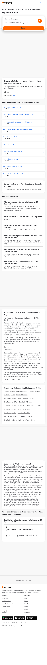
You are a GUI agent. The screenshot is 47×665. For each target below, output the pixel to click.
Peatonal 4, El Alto (9, 391)
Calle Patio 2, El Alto (10, 409)
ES (4, 611)
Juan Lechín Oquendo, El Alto (12, 398)
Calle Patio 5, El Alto (25, 402)
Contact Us (23, 622)
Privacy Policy (14, 622)
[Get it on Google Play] (7, 618)
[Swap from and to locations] (40, 21)
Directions (27, 612)
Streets (26, 604)
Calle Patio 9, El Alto (24, 413)
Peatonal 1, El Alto (21, 395)
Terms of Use (5, 622)
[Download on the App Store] (19, 618)
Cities (26, 609)
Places (26, 601)
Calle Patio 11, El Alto (24, 409)
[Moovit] (7, 3)
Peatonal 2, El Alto (9, 395)
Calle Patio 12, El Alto (25, 416)
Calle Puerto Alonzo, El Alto (26, 420)
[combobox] (23, 19)
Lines (26, 598)
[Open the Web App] (31, 618)
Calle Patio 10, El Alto (10, 420)
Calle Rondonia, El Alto (10, 402)
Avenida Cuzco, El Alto (10, 416)
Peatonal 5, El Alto (34, 391)
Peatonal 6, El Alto (28, 398)
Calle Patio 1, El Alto (10, 413)
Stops (26, 606)
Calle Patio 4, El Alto (10, 405)
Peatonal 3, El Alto (21, 391)
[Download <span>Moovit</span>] (38, 3)
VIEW (39, 189)
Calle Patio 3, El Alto (24, 405)
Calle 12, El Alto (36, 405)
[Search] (23, 28)
